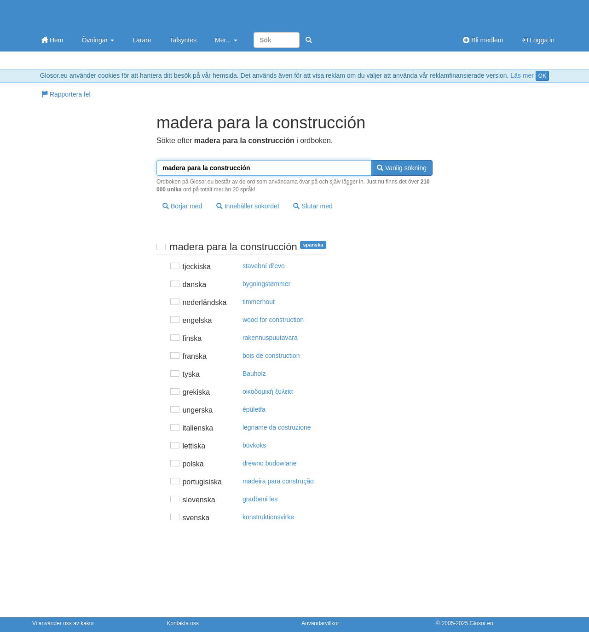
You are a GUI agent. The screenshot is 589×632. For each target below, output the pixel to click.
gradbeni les (260, 499)
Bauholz (254, 373)
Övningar (97, 40)
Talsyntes (183, 40)
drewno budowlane (270, 463)
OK (542, 76)
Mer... (226, 40)
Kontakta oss (183, 623)
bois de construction (271, 355)
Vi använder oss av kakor (63, 623)
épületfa (254, 409)
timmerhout (259, 301)
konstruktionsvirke (268, 517)
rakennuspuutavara (270, 337)
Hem (52, 40)
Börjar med (182, 206)
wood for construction (273, 319)
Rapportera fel (66, 94)
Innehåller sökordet (247, 206)
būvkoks (254, 445)
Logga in (537, 40)
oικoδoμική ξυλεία (268, 391)
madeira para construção (278, 481)
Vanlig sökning (402, 168)
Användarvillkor (320, 623)
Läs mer (522, 75)
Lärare (142, 40)
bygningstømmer (266, 283)
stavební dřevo (264, 266)
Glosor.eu (481, 623)
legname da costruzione (277, 427)
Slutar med (313, 206)
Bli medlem (483, 40)
